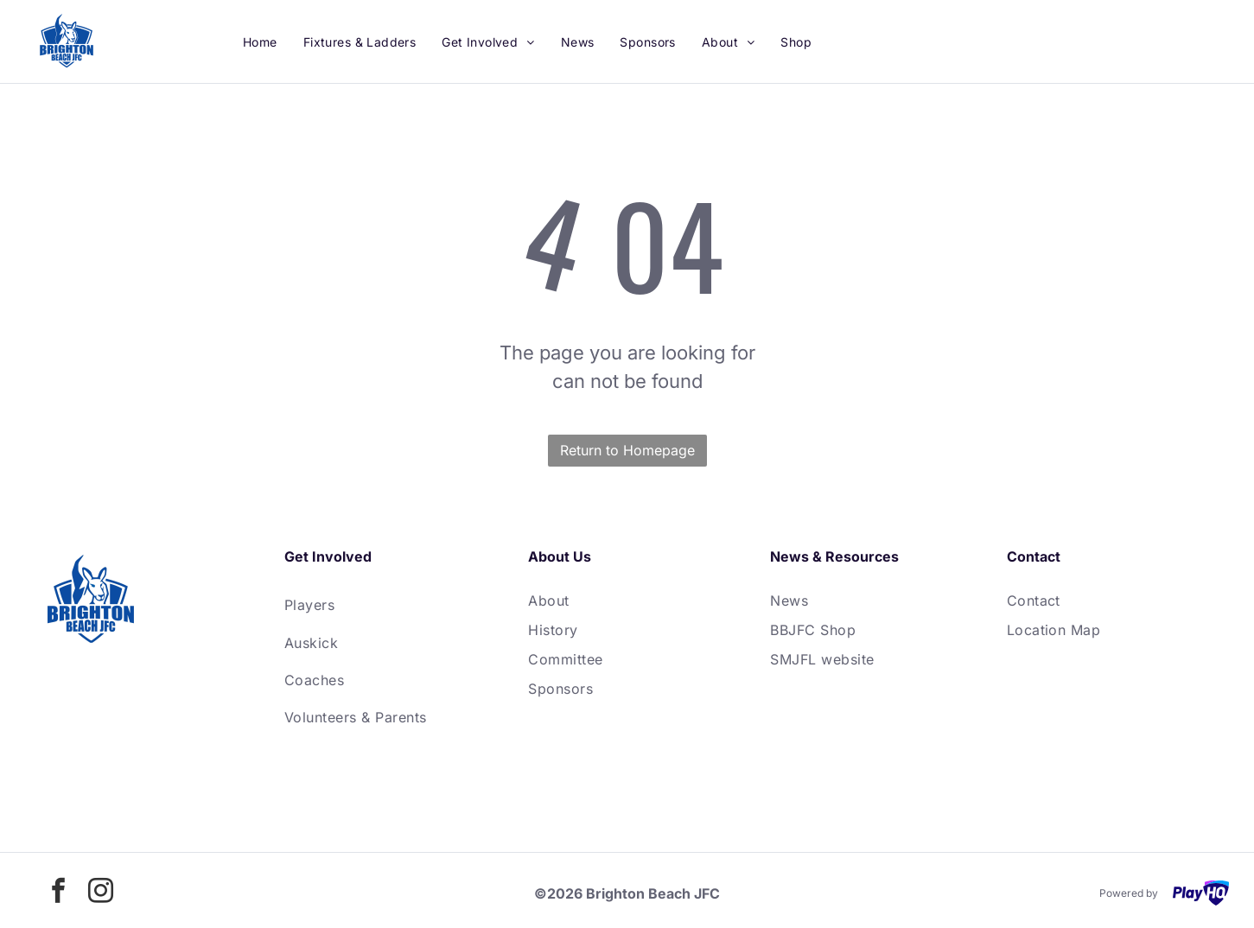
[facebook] (58, 893)
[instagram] (100, 893)
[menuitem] (260, 41)
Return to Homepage (627, 450)
